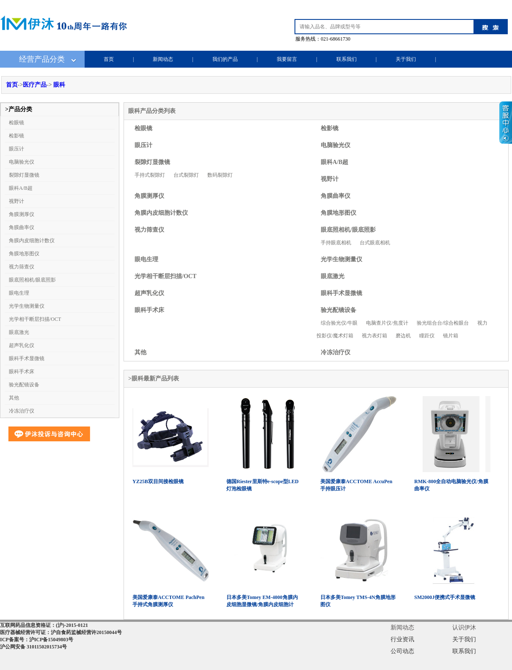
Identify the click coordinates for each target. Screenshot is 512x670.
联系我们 (346, 59)
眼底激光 (19, 332)
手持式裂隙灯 (150, 175)
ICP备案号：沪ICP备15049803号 (36, 640)
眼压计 (16, 149)
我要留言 (287, 59)
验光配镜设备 (24, 385)
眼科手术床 (21, 372)
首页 (109, 59)
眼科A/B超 (21, 188)
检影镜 (16, 136)
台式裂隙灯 (186, 175)
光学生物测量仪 (26, 306)
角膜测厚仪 (21, 214)
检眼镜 (16, 123)
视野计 (16, 201)
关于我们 (406, 59)
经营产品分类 (42, 59)
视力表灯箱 (374, 336)
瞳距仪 (427, 336)
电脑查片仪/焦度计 (387, 323)
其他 (14, 398)
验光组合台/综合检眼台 (443, 323)
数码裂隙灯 (220, 175)
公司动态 (402, 651)
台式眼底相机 (375, 243)
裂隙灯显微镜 (24, 175)
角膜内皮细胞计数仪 (32, 240)
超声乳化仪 (21, 345)
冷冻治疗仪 (21, 411)
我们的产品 (225, 59)
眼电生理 (19, 293)
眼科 (59, 85)
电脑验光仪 (21, 162)
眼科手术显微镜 (26, 358)
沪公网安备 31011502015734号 (33, 647)
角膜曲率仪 (21, 227)
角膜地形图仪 (24, 254)
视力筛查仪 (21, 267)
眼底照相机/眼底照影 (32, 280)
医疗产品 (35, 85)
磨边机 (403, 336)
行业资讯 (402, 639)
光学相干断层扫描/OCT (35, 319)
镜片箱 (450, 336)
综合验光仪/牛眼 (339, 323)
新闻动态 (163, 59)
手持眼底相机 (336, 243)
